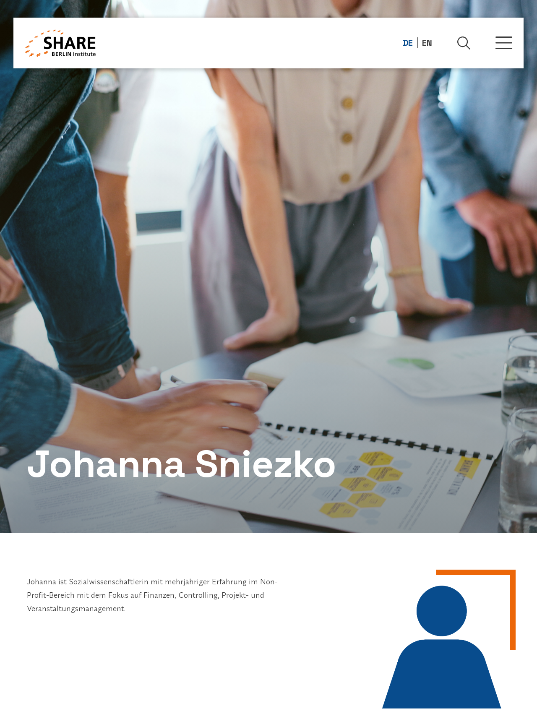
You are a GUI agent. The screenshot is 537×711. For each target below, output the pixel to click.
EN (427, 42)
